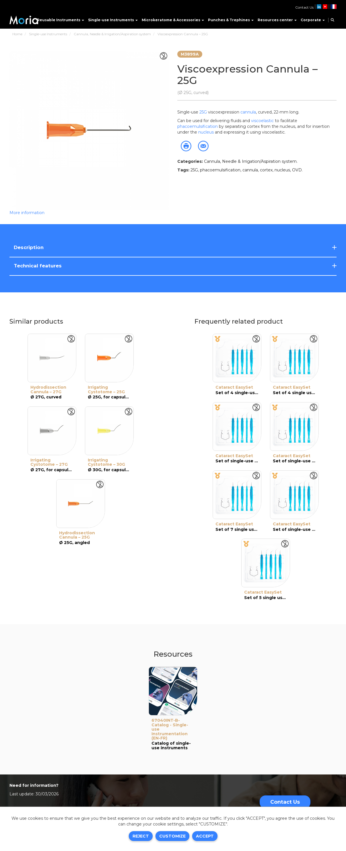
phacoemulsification (197, 126)
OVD (297, 170)
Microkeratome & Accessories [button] (173, 20)
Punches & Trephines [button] (231, 20)
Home (17, 34)
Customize (172, 836)
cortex (266, 170)
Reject (141, 836)
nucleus (206, 132)
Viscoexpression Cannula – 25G (183, 34)
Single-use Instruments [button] (113, 20)
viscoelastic (263, 120)
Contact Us (304, 7)
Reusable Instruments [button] (60, 20)
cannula (248, 112)
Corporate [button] (313, 20)
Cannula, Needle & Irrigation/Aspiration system (112, 34)
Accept (205, 836)
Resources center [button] (277, 20)
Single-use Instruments (48, 34)
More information (26, 212)
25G (203, 112)
